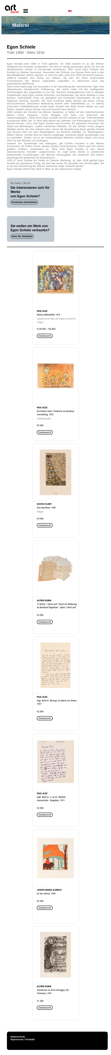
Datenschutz (18, 1036)
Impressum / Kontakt (23, 1039)
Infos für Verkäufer (22, 236)
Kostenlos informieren (24, 202)
